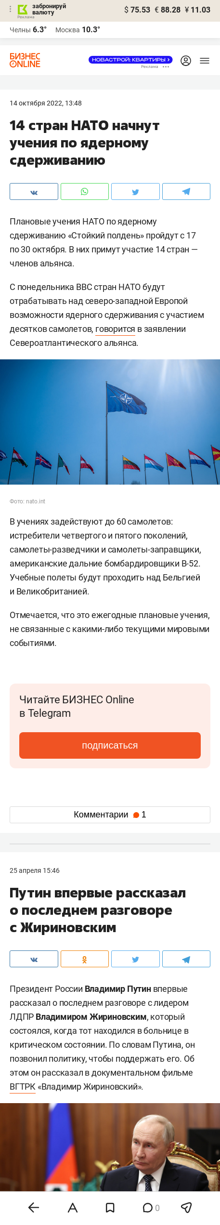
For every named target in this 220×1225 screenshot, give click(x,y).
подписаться (110, 745)
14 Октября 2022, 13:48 (46, 103)
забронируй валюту (49, 9)
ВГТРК (23, 1086)
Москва (67, 30)
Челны (20, 30)
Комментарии (110, 814)
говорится (115, 329)
